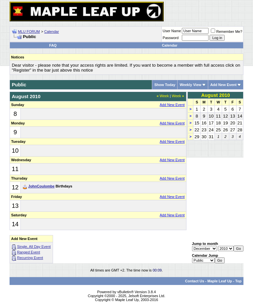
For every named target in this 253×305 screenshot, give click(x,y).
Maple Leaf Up (220, 281)
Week (162, 96)
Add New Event (223, 85)
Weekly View (190, 85)
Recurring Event (30, 258)
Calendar (51, 31)
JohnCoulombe (41, 186)
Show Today (164, 85)
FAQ (53, 45)
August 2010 (215, 95)
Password (171, 38)
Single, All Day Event (34, 247)
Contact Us (194, 281)
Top (238, 281)
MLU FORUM (29, 31)
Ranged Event (28, 252)
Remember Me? (226, 31)
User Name (172, 31)
